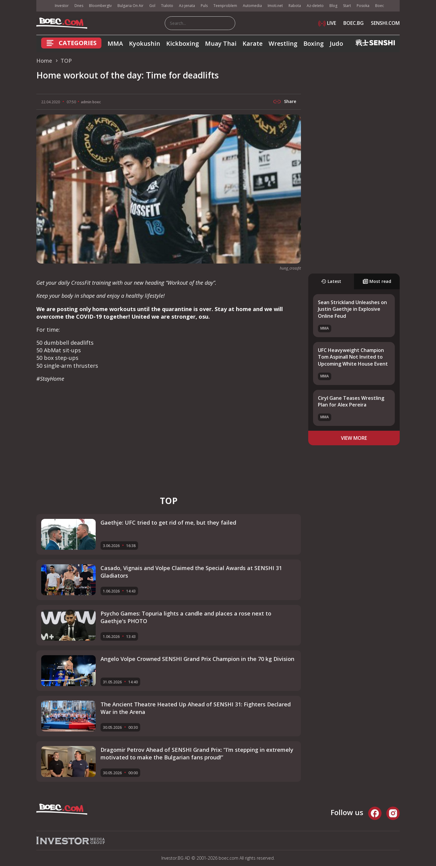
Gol (152, 5)
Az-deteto (315, 5)
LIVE (327, 23)
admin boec (91, 102)
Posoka (363, 5)
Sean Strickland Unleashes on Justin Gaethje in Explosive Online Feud (352, 309)
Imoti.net (275, 5)
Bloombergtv (100, 5)
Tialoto (167, 5)
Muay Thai (220, 43)
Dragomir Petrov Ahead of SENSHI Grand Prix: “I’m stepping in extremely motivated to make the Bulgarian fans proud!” (197, 753)
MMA (115, 43)
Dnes (78, 5)
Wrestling (283, 43)
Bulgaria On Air (130, 5)
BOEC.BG (353, 23)
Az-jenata (187, 5)
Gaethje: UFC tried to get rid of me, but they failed (168, 522)
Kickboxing (182, 43)
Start (347, 5)
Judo (336, 43)
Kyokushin (144, 43)
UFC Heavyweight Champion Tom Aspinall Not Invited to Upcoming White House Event (353, 357)
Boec (379, 5)
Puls (204, 5)
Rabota (295, 5)
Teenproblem (225, 5)
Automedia (252, 5)
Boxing (313, 43)
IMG (44, 6)
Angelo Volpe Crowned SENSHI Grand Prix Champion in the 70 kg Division (197, 658)
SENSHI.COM (385, 23)
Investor (62, 5)
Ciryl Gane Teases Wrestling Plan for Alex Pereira (351, 401)
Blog (333, 5)
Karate (253, 43)
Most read (377, 281)
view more (354, 438)
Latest (331, 281)
